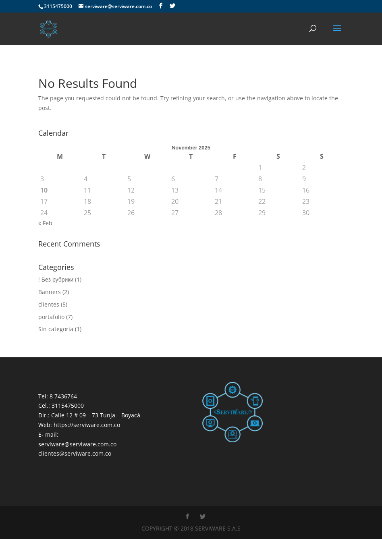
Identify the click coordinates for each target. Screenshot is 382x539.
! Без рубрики (55, 279)
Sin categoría (55, 329)
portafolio (51, 317)
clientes (48, 304)
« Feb (45, 223)
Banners (49, 292)
